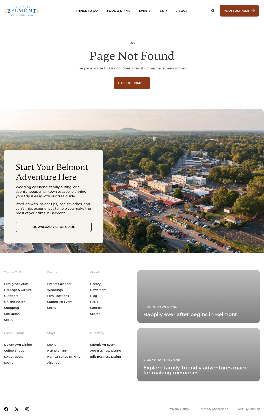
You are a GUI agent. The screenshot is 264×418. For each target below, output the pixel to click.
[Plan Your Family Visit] (198, 296)
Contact (96, 308)
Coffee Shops (14, 351)
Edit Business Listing (105, 356)
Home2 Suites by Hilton (64, 356)
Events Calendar (59, 284)
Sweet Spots (13, 356)
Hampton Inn (57, 351)
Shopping (11, 308)
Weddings (55, 290)
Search (95, 314)
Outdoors (11, 296)
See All (9, 320)
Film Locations (58, 296)
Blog (93, 296)
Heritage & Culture (18, 290)
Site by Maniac (249, 409)
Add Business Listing (105, 351)
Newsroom (98, 290)
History (95, 284)
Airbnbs (53, 362)
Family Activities (16, 284)
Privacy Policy (179, 409)
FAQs (94, 302)
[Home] (33, 11)
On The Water (14, 302)
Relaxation (12, 314)
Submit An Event (60, 302)
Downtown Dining (18, 345)
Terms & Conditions (213, 409)
